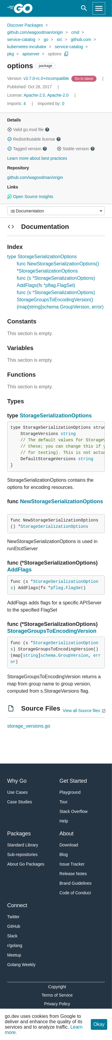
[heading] (25, 8)
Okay (99, 1024)
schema (48, 655)
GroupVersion (73, 655)
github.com (81, 39)
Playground (70, 792)
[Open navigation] (99, 8)
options (54, 53)
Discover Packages (25, 25)
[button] (9, 129)
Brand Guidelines (75, 883)
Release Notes (73, 873)
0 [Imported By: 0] (51, 103)
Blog (63, 854)
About (66, 834)
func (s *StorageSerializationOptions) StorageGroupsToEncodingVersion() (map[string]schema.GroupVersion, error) (60, 299)
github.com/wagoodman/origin (35, 32)
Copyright (57, 986)
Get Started (73, 781)
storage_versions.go (28, 726)
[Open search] (84, 8)
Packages (19, 834)
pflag (56, 588)
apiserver (31, 53)
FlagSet (74, 588)
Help (63, 821)
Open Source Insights (30, 196)
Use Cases (17, 792)
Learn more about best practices (37, 158)
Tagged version (27, 148)
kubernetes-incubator (27, 46)
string (68, 433)
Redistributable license (34, 139)
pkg (10, 53)
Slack (12, 935)
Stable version (76, 148)
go (46, 39)
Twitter (13, 916)
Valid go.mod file (28, 129)
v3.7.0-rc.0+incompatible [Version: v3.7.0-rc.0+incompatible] (38, 78)
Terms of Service (57, 995)
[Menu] (56, 210)
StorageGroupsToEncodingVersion (51, 631)
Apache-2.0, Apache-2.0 (46, 95)
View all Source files (81, 710)
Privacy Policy (57, 1003)
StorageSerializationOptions (56, 416)
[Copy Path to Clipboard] (66, 54)
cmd (75, 32)
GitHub (13, 926)
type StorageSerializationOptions (42, 256)
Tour (63, 801)
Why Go (17, 781)
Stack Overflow (73, 811)
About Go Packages (26, 864)
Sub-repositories (22, 854)
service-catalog (21, 39)
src (59, 39)
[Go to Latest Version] (84, 78)
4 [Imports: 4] (17, 103)
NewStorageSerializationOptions (61, 501)
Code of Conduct (75, 892)
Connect (17, 905)
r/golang (14, 945)
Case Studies (19, 801)
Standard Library (22, 845)
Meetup (14, 955)
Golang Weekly (21, 964)
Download (68, 845)
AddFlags (19, 570)
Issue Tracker (72, 864)
